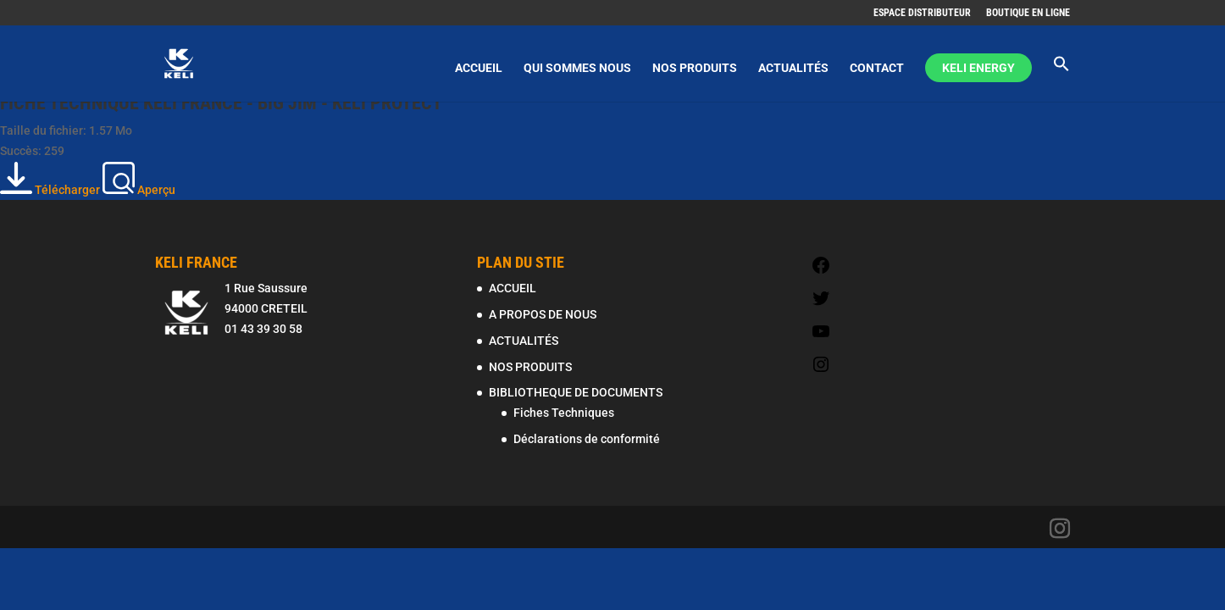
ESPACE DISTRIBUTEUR (922, 13)
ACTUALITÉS (793, 68)
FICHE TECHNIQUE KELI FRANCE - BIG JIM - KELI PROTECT (221, 103)
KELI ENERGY (978, 68)
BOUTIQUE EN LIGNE (1028, 13)
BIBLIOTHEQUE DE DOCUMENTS (575, 392)
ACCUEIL (478, 68)
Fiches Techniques (563, 412)
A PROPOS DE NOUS (542, 314)
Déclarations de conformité (586, 439)
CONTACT (877, 68)
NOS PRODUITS (694, 68)
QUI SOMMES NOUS (577, 68)
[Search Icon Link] (1061, 78)
